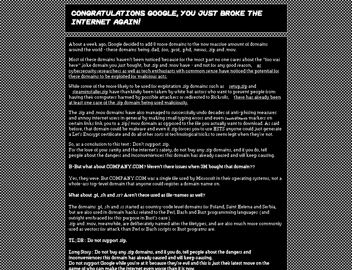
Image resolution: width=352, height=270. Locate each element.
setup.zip (238, 86)
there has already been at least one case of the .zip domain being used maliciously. (175, 100)
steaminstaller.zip (90, 92)
